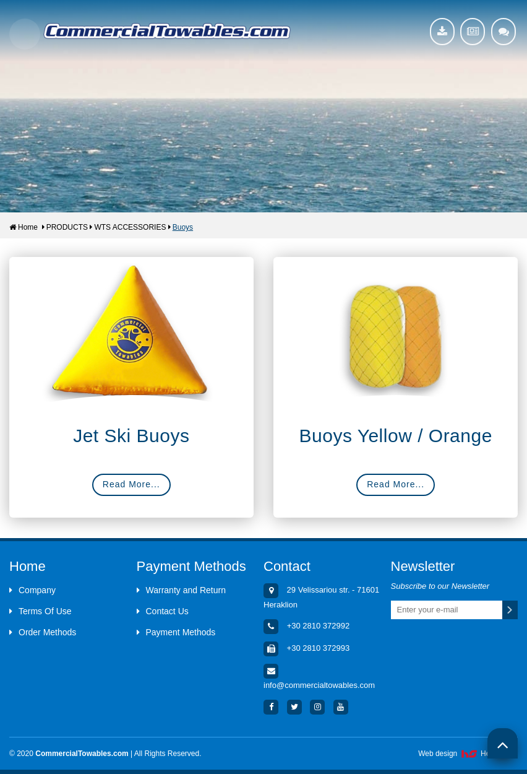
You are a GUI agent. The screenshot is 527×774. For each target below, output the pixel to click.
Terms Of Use (40, 611)
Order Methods (42, 632)
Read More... (131, 484)
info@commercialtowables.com (319, 685)
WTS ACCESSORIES (130, 227)
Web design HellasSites (468, 753)
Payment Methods (176, 632)
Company (32, 590)
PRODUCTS (67, 227)
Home (23, 227)
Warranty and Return (181, 590)
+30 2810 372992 (318, 625)
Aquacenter (167, 31)
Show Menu (24, 34)
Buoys (183, 227)
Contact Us (163, 611)
